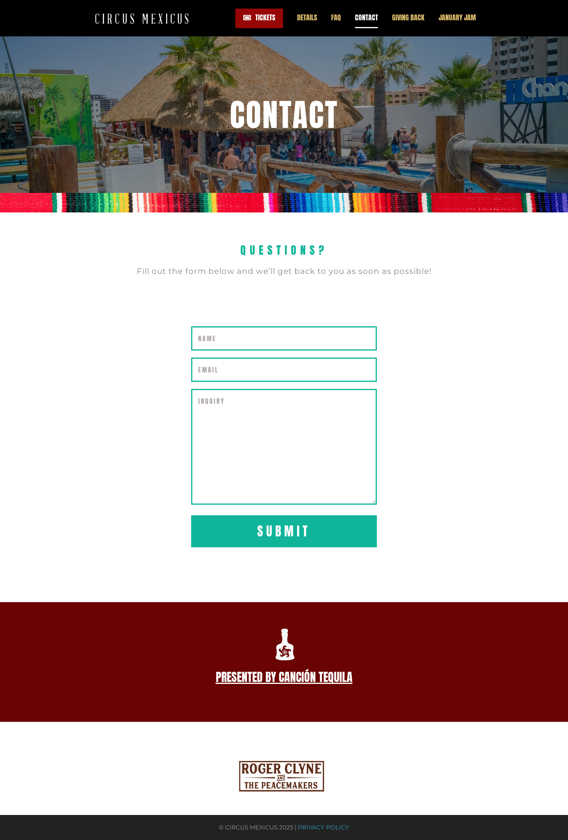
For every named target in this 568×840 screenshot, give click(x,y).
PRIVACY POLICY (323, 827)
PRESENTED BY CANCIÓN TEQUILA (284, 677)
